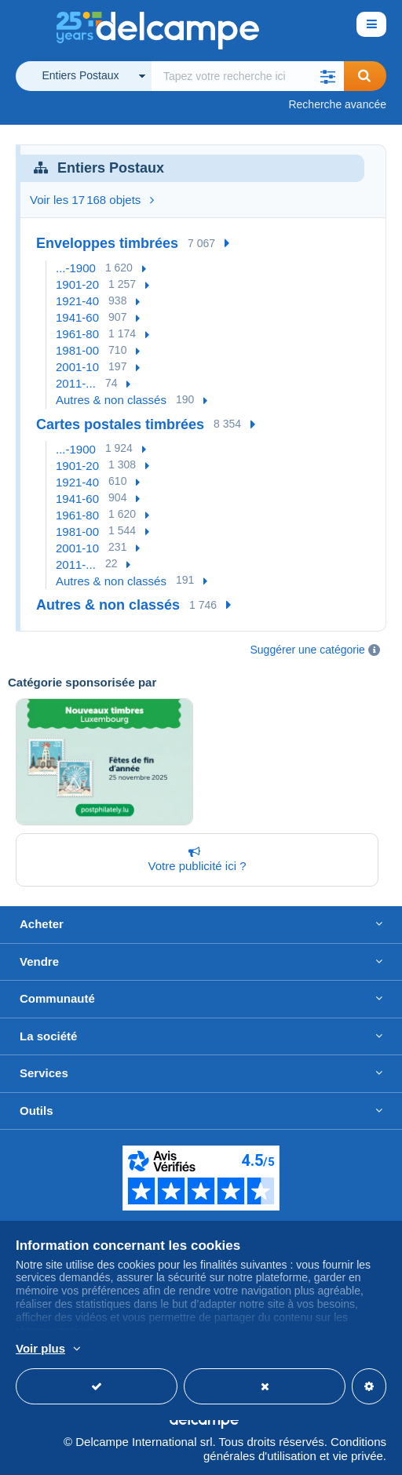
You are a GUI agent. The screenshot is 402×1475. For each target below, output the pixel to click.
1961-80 (77, 334)
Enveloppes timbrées (107, 243)
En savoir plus (332, 1349)
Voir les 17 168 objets (92, 199)
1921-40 (77, 301)
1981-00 (77, 350)
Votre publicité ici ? (194, 859)
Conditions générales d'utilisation (294, 1448)
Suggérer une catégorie (307, 649)
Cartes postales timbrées (120, 424)
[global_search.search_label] (248, 76)
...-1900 (76, 268)
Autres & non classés (111, 399)
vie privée (358, 1455)
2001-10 (77, 366)
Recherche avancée (337, 104)
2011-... (76, 383)
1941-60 (77, 317)
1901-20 (77, 284)
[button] (328, 76)
